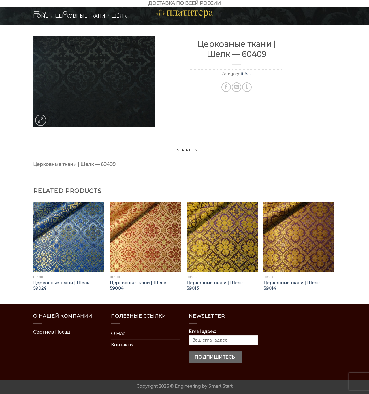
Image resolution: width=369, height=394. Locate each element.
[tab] (184, 150)
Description (184, 150)
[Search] (65, 13)
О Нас (118, 333)
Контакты (122, 345)
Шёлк (246, 74)
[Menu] (44, 13)
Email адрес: (223, 337)
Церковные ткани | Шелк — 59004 (140, 285)
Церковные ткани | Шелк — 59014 (294, 285)
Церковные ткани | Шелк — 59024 (64, 285)
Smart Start (220, 386)
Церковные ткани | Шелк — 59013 (217, 285)
